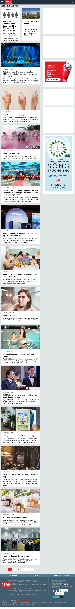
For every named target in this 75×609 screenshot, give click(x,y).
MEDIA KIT (14, 575)
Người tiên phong (24, 603)
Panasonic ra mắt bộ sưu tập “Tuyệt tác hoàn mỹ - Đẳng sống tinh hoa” (20, 234)
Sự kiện (37, 575)
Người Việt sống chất (11, 154)
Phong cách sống (62, 603)
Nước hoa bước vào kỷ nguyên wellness (18, 115)
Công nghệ (14, 603)
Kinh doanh (5, 603)
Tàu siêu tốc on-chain (31, 22)
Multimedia (30, 604)
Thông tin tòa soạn (61, 575)
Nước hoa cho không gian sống (15, 517)
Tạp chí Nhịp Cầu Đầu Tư (24, 601)
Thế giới (4, 604)
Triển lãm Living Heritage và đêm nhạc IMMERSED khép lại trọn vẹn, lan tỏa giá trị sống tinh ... (20, 74)
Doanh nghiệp (19, 604)
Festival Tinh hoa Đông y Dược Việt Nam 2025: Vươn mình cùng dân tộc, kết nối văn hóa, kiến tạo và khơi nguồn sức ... (21, 193)
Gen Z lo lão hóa (9, 315)
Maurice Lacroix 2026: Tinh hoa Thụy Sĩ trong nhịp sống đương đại (10, 25)
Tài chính (43, 603)
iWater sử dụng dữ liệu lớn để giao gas (17, 556)
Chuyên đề (35, 603)
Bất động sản (52, 603)
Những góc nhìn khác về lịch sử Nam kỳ (18, 436)
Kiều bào (11, 604)
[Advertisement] (58, 120)
